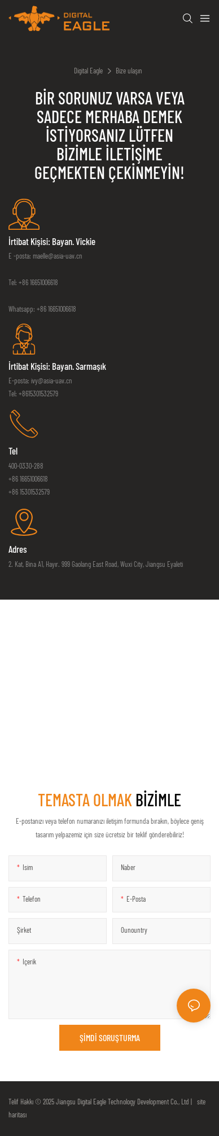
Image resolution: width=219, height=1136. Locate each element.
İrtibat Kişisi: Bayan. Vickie (51, 241)
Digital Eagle (88, 70)
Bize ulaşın (129, 70)
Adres (17, 548)
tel (12, 450)
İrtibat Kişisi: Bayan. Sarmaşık (57, 366)
